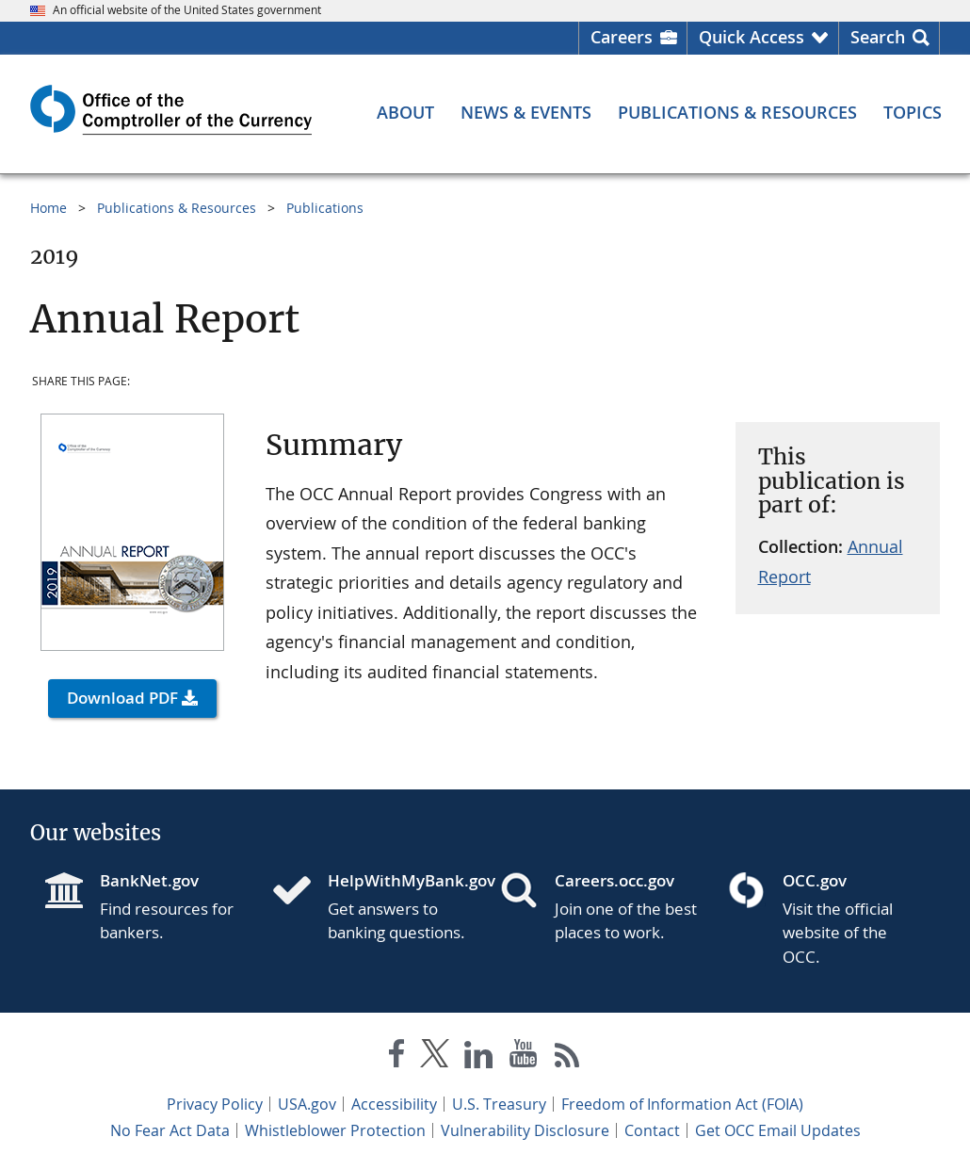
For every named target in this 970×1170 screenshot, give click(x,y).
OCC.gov (815, 880)
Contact (652, 1130)
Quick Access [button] (751, 36)
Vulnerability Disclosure (525, 1130)
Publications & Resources (176, 208)
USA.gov (307, 1104)
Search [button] (877, 36)
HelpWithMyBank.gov (399, 880)
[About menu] (405, 112)
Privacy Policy (215, 1104)
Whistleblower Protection (335, 1130)
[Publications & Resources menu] (737, 112)
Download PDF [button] (122, 697)
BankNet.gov (149, 880)
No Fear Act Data (170, 1130)
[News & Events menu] (526, 112)
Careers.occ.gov (614, 880)
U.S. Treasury (499, 1104)
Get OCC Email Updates (778, 1130)
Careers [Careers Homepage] (621, 36)
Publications (325, 208)
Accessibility (394, 1104)
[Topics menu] (912, 112)
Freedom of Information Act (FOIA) (682, 1104)
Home (48, 208)
